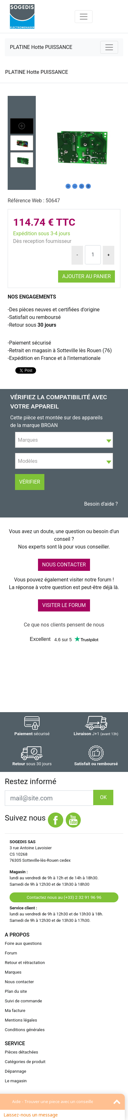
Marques (13, 972)
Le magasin (16, 1080)
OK (103, 797)
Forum (11, 953)
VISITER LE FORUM (64, 605)
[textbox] (64, 440)
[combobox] (64, 440)
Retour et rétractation (25, 962)
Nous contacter (19, 981)
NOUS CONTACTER (64, 565)
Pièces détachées (21, 1052)
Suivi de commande (23, 1001)
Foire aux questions (23, 943)
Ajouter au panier (86, 276)
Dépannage (15, 1071)
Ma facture (15, 1010)
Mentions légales (21, 1020)
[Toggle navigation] (84, 16)
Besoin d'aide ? (101, 504)
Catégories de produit (25, 1061)
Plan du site (16, 991)
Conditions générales (25, 1029)
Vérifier (29, 482)
